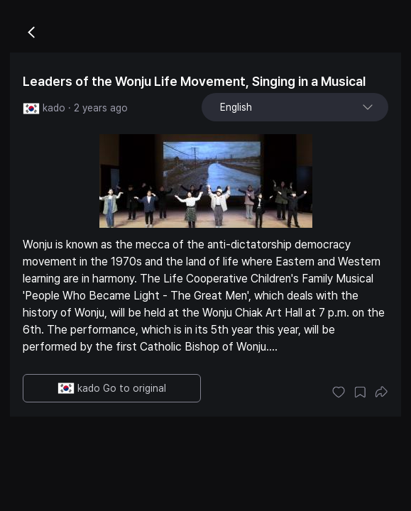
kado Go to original (111, 388)
